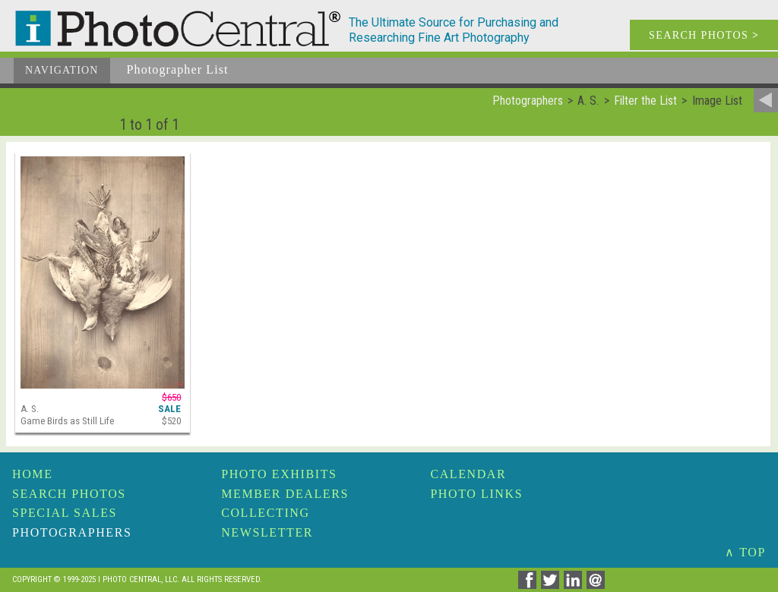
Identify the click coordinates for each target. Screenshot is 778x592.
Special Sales (64, 512)
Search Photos (69, 493)
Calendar (468, 474)
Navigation (62, 70)
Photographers (71, 532)
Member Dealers (285, 493)
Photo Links (476, 493)
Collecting (265, 512)
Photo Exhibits (279, 474)
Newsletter (267, 532)
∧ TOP (745, 552)
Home (32, 474)
